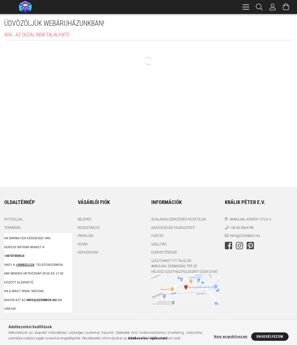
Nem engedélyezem (230, 336)
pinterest (250, 245)
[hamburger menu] (246, 7)
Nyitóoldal (13, 219)
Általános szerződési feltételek (178, 219)
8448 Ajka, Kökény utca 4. (251, 219)
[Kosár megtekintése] (286, 7)
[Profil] (272, 7)
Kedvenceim (88, 252)
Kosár (83, 244)
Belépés (84, 219)
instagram (239, 245)
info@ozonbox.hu (245, 236)
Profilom (85, 236)
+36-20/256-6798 (241, 228)
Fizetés (157, 236)
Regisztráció (89, 228)
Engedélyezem (269, 336)
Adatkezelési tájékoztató (173, 228)
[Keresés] (259, 7)
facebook (228, 245)
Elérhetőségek (164, 252)
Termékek (12, 228)
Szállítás (158, 244)
